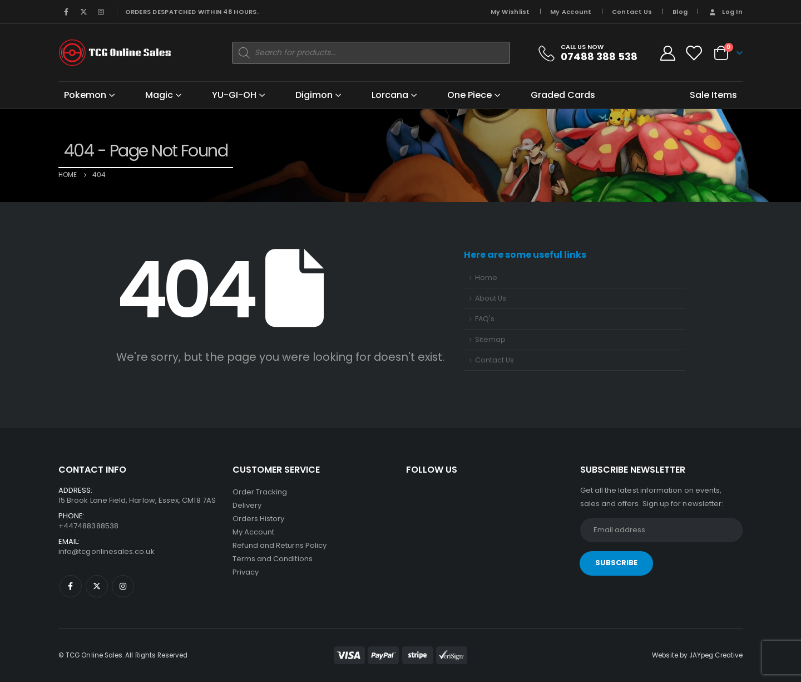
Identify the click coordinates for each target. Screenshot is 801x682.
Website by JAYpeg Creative (697, 655)
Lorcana (390, 95)
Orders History (259, 518)
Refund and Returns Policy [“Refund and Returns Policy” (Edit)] (280, 545)
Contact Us (632, 11)
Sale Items (713, 95)
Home (486, 277)
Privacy (246, 572)
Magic (159, 95)
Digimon (314, 95)
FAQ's (485, 318)
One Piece (469, 95)
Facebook (71, 586)
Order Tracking (260, 492)
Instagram (123, 586)
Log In (725, 11)
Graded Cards (563, 95)
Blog (680, 11)
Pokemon (85, 95)
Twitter (97, 586)
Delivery (247, 505)
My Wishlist (510, 11)
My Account (571, 11)
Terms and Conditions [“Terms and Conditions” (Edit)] (273, 558)
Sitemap (490, 339)
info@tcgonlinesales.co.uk (106, 551)
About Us (490, 298)
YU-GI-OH (234, 95)
